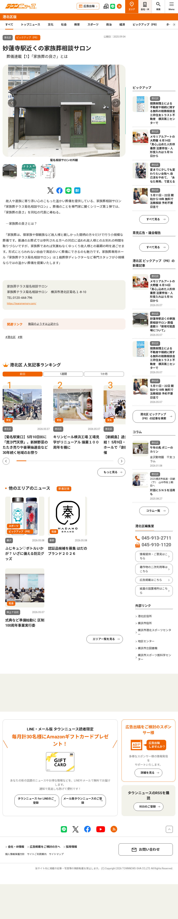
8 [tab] (89, 460)
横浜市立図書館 (147, 648)
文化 (50, 24)
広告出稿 (89, 6)
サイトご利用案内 (37, 854)
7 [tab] (79, 460)
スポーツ (93, 24)
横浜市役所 (145, 623)
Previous (12, 103)
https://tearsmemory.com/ (21, 303)
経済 (122, 24)
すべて (9, 24)
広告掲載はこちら (151, 580)
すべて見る (153, 219)
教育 (77, 24)
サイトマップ (56, 854)
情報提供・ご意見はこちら (154, 556)
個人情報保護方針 (15, 854)
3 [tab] (41, 460)
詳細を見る (148, 772)
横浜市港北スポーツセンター (154, 632)
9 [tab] (99, 460)
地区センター (146, 641)
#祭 (20, 337)
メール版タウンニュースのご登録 (82, 800)
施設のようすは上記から (43, 324)
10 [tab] (108, 460)
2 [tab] (31, 460)
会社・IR (145, 9)
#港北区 (10, 337)
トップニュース (30, 24)
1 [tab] (21, 460)
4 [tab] (50, 460)
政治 (109, 24)
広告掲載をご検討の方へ (45, 846)
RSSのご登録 (147, 806)
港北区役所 (145, 616)
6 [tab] (70, 460)
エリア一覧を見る (104, 639)
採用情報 (71, 846)
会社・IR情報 (16, 846)
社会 (64, 24)
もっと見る (111, 472)
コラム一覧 (153, 510)
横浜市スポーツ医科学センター (154, 657)
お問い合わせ (149, 849)
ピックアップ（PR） (146, 24)
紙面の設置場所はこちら (154, 590)
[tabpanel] (64, 113)
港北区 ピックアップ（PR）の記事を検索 (153, 416)
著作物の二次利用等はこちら (154, 569)
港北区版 (10, 17)
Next (116, 103)
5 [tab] (60, 460)
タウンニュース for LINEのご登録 (36, 800)
